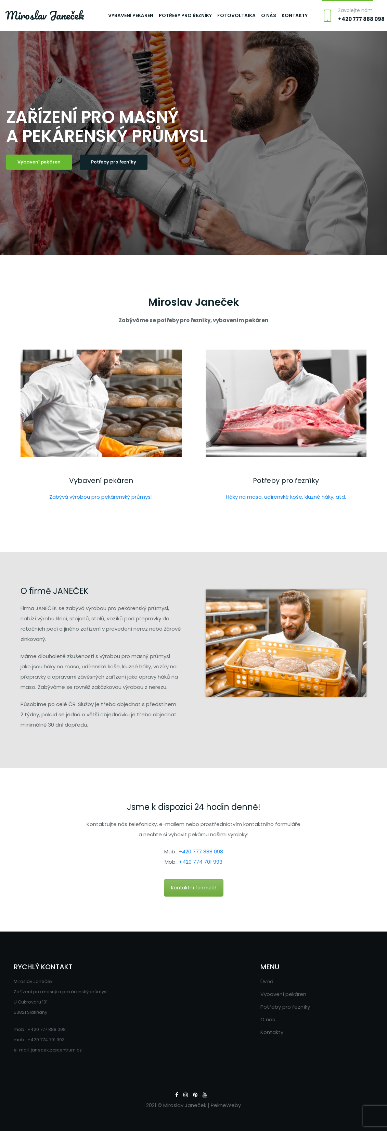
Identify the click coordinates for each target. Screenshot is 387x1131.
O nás (268, 15)
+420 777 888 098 (361, 19)
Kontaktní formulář (193, 887)
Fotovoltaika (236, 15)
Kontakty (295, 15)
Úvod (266, 981)
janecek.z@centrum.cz (56, 1050)
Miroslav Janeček (44, 15)
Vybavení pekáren (130, 15)
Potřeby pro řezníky (185, 15)
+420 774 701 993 (200, 861)
